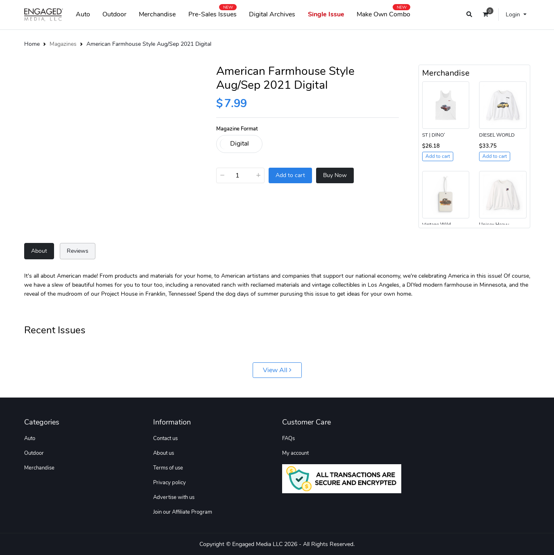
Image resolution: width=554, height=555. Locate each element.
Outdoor (114, 14)
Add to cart (290, 175)
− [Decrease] (222, 175)
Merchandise (157, 14)
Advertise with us (173, 497)
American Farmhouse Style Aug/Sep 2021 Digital (148, 44)
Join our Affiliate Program (182, 512)
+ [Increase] (258, 175)
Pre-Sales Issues (212, 13)
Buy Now (335, 175)
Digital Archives (272, 14)
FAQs (288, 438)
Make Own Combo (383, 13)
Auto (83, 14)
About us (163, 453)
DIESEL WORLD (497, 135)
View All (277, 370)
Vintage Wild (436, 224)
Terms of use (168, 468)
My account (295, 453)
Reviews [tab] (77, 251)
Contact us (165, 438)
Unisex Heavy (494, 224)
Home (32, 44)
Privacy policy (169, 482)
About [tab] (39, 251)
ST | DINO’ (433, 135)
